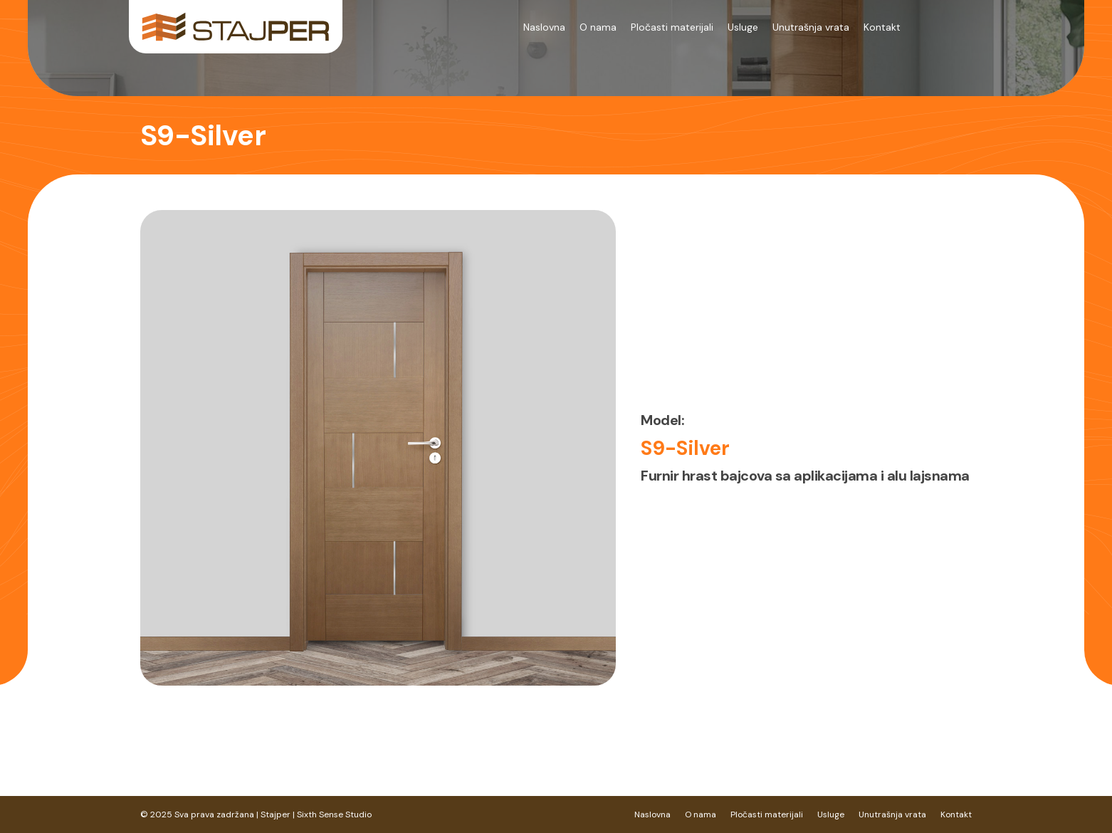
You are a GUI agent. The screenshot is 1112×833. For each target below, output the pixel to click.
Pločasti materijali (672, 27)
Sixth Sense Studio (334, 814)
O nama (598, 27)
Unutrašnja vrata (810, 27)
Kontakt (882, 27)
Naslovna (544, 27)
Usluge (743, 27)
